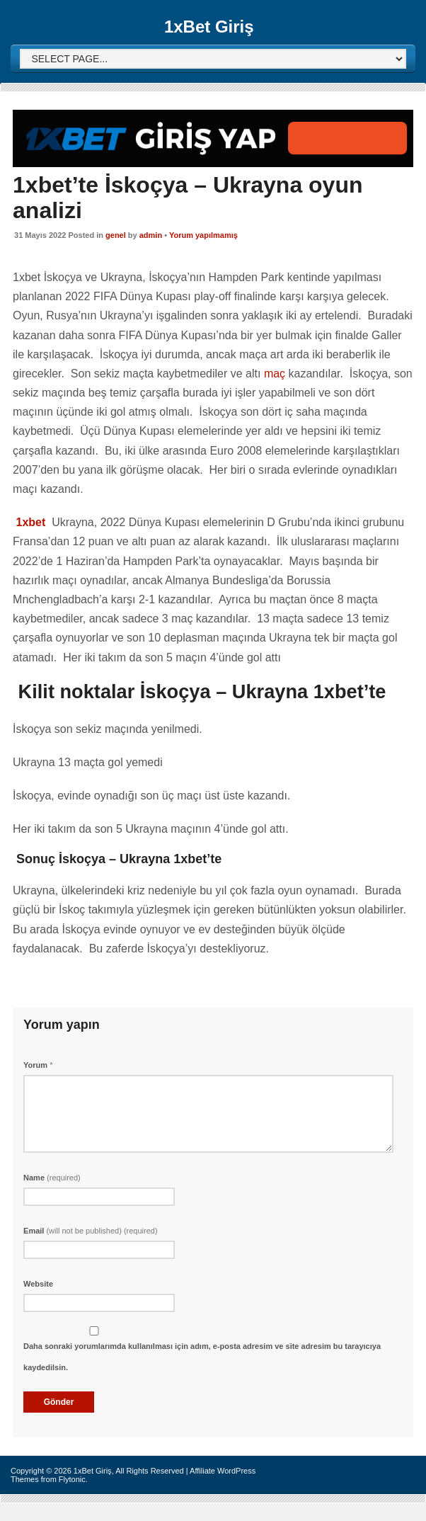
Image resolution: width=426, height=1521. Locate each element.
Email (90, 1230)
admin (150, 235)
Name (52, 1177)
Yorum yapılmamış (203, 235)
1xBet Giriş (209, 26)
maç (274, 374)
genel (115, 235)
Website (38, 1284)
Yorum (37, 1065)
